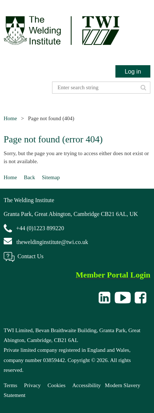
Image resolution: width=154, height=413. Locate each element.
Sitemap (51, 177)
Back (29, 177)
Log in (133, 71)
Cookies (57, 385)
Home (10, 118)
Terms (10, 385)
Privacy (32, 385)
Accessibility (86, 385)
